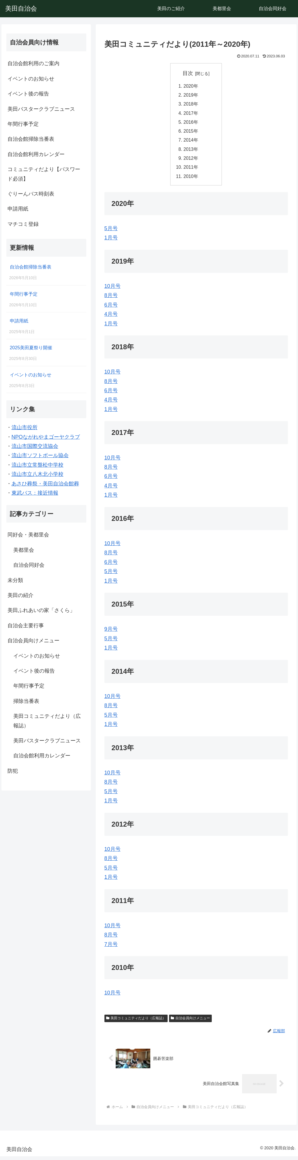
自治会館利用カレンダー (36, 154)
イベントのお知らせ (31, 79)
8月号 (111, 299)
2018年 (191, 105)
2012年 (191, 161)
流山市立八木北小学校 (37, 474)
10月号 (112, 290)
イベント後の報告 (28, 94)
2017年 (191, 114)
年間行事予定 (23, 124)
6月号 (111, 308)
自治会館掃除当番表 (31, 139)
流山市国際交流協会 (35, 446)
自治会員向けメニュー (190, 1022)
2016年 (191, 123)
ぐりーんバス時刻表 (31, 194)
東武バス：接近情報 (35, 493)
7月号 (111, 948)
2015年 (191, 133)
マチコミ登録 (23, 224)
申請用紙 (18, 209)
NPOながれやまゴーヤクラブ (46, 437)
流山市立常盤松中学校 (37, 465)
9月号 (111, 633)
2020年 (191, 86)
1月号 (111, 241)
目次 (188, 73)
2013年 (191, 151)
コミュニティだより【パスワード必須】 (44, 173)
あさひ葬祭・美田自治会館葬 (45, 484)
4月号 (111, 318)
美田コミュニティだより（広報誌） (136, 1022)
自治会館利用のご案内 (33, 63)
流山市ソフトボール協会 (40, 455)
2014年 (191, 142)
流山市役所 (25, 427)
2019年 (191, 95)
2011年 (191, 170)
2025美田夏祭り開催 (31, 347)
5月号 (111, 232)
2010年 (191, 179)
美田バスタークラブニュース (41, 109)
